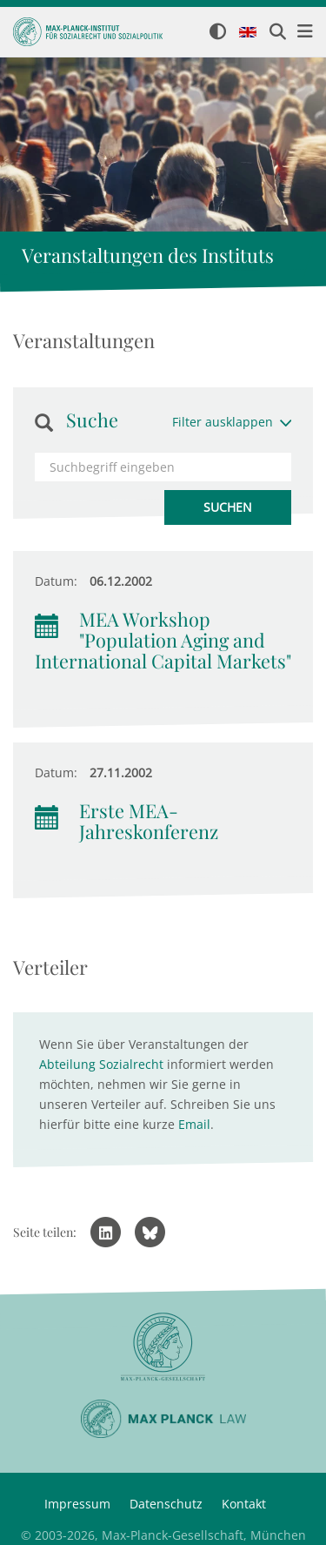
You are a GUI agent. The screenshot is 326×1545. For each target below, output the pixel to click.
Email (194, 1124)
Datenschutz (166, 1503)
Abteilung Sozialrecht (101, 1064)
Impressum (77, 1503)
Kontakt (244, 1503)
